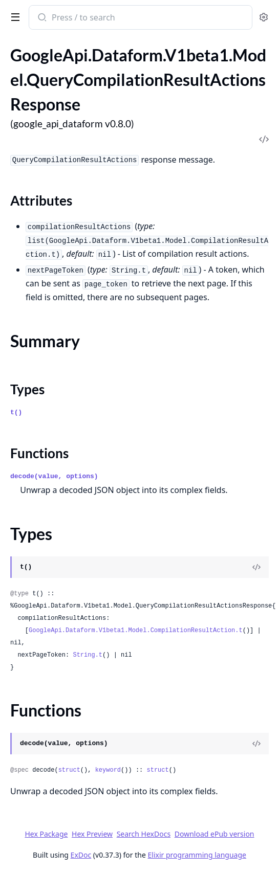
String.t (87, 655)
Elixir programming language (197, 855)
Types (27, 389)
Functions (39, 453)
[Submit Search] (41, 18)
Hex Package (46, 834)
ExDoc (81, 855)
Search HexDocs (143, 834)
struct (69, 770)
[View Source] (256, 567)
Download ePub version (214, 834)
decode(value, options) (54, 476)
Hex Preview (92, 834)
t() (16, 412)
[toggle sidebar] (13, 16)
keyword (108, 770)
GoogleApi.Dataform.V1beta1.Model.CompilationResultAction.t (136, 630)
